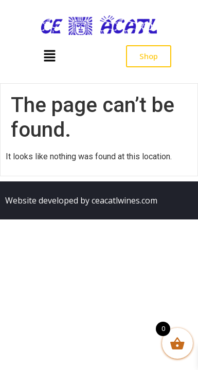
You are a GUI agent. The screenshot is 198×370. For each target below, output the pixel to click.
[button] (49, 56)
